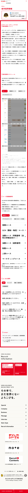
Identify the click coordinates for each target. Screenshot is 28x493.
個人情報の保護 (20, 471)
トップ (2, 3)
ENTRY (21, 491)
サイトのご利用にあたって (9, 471)
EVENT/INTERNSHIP (7, 491)
